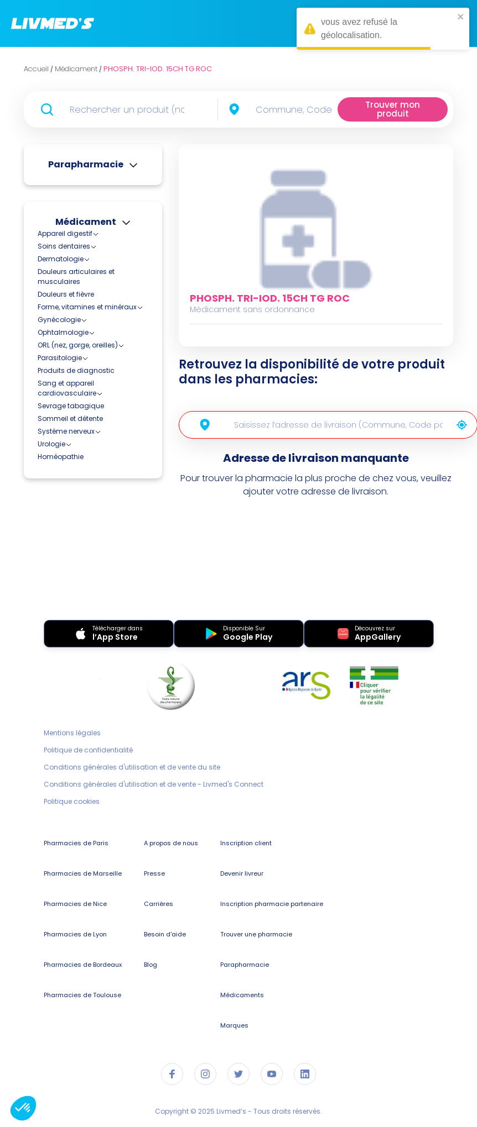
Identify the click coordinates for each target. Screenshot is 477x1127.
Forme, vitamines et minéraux (87, 307)
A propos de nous (171, 843)
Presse (154, 873)
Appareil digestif (65, 233)
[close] (461, 16)
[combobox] (297, 109)
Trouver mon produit (392, 109)
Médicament (85, 221)
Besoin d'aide (165, 934)
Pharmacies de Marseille (83, 873)
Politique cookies (72, 801)
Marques (234, 1025)
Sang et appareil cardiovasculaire (67, 388)
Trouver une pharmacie (256, 934)
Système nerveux (66, 431)
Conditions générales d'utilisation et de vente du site (132, 767)
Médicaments (242, 995)
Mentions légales (72, 733)
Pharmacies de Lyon (75, 934)
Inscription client (246, 843)
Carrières (158, 903)
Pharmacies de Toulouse (82, 995)
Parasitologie (60, 357)
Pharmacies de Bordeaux (83, 964)
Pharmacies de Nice (75, 903)
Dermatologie (61, 259)
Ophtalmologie (63, 332)
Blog (150, 964)
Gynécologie (59, 319)
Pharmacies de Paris (76, 843)
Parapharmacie (85, 164)
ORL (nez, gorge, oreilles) (78, 345)
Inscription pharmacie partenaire (271, 903)
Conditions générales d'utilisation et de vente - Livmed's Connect (153, 784)
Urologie (51, 444)
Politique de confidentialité (88, 750)
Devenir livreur (241, 873)
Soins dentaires (64, 246)
